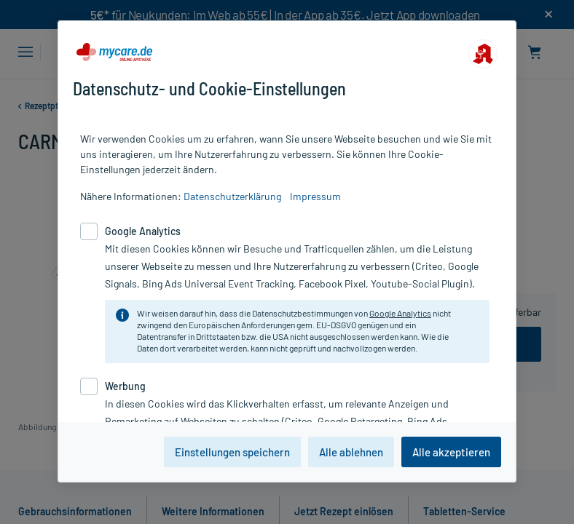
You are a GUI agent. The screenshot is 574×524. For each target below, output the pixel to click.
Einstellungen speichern (232, 451)
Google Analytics (400, 313)
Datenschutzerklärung (232, 196)
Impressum (315, 196)
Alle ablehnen (351, 451)
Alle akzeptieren (451, 451)
